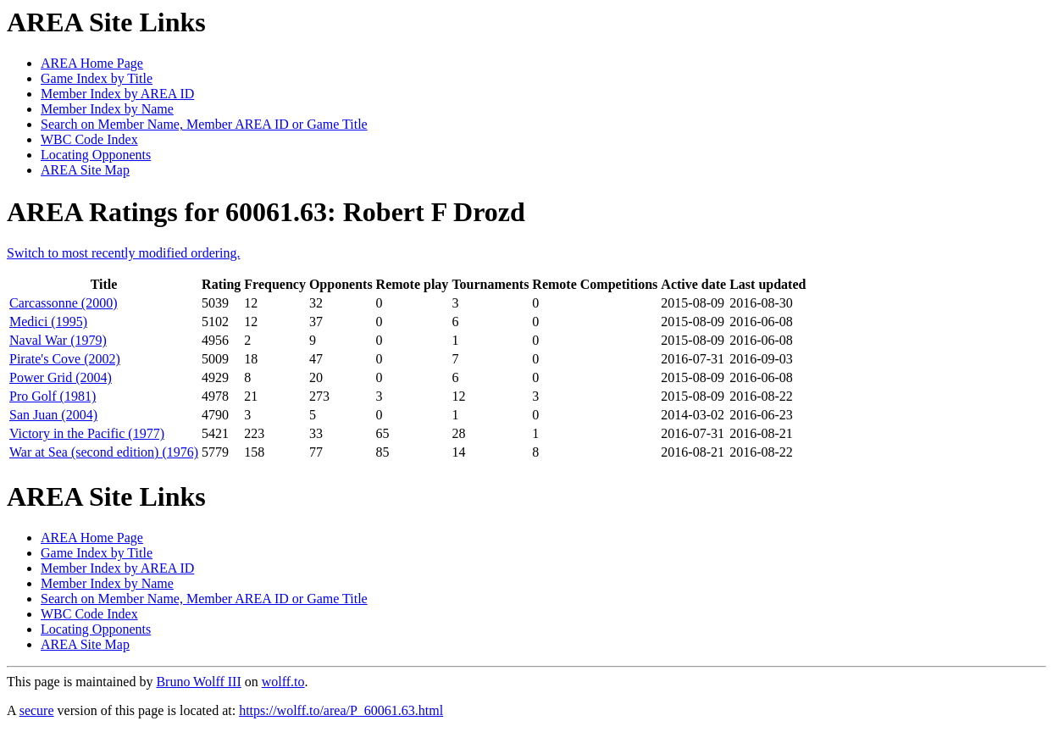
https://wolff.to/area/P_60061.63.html (341, 710)
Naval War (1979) (58, 340)
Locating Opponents (96, 154)
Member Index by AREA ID (117, 93)
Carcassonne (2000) (63, 303)
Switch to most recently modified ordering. (124, 253)
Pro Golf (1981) (52, 396)
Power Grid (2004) (60, 377)
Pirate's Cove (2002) (64, 359)
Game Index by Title (96, 78)
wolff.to (283, 681)
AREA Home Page (92, 63)
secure (36, 710)
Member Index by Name (107, 109)
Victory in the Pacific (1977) (86, 433)
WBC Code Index (89, 139)
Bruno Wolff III (198, 681)
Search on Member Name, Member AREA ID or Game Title (204, 124)
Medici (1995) (48, 321)
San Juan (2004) (53, 415)
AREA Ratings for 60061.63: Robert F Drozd (266, 212)
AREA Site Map (85, 170)
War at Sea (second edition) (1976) (103, 452)
